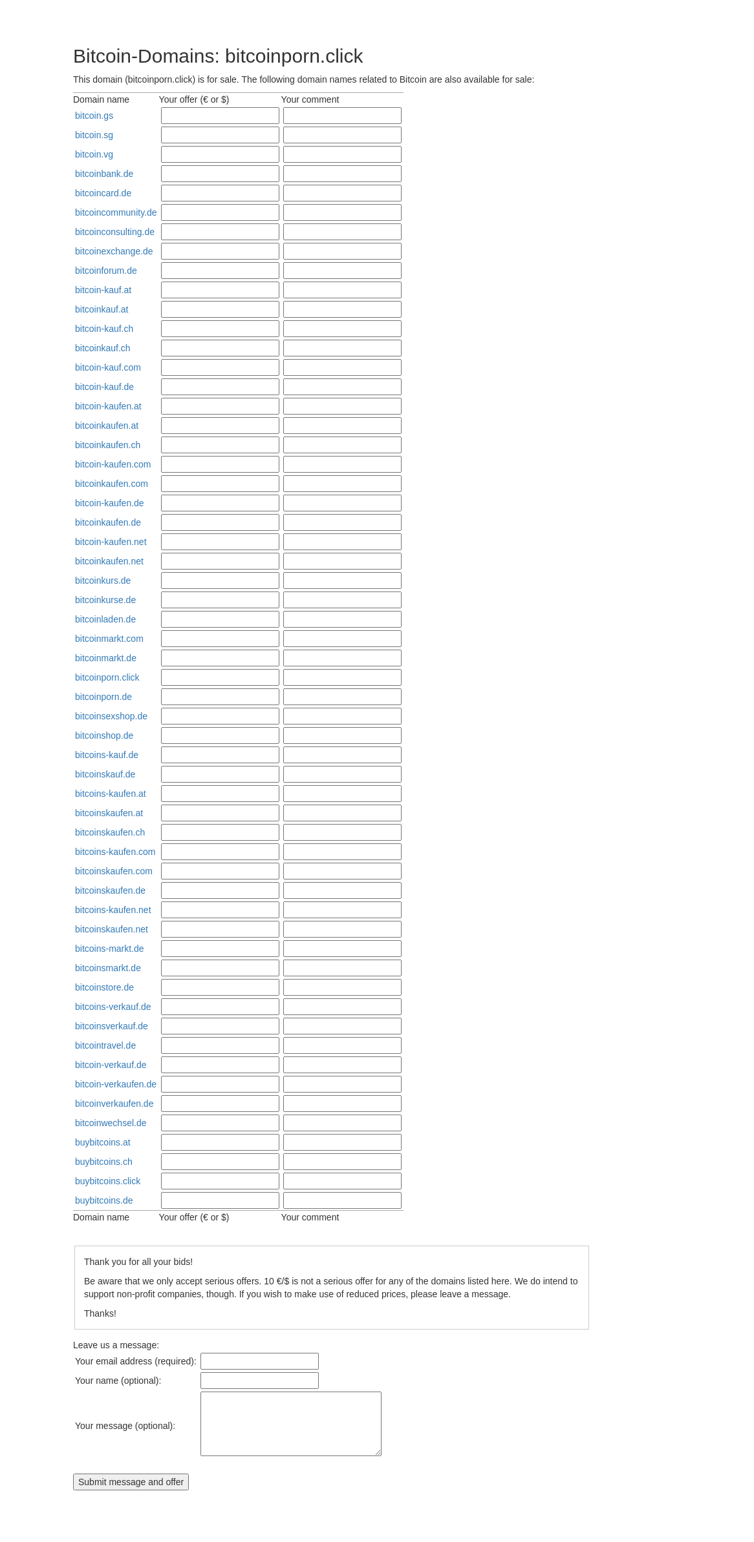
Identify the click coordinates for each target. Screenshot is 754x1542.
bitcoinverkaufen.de (114, 1103)
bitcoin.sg (94, 135)
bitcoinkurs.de (103, 580)
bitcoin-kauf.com (108, 367)
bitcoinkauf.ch (103, 348)
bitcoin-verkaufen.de (115, 1084)
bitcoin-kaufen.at (108, 406)
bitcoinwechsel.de (111, 1123)
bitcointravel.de (105, 1045)
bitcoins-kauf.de (106, 755)
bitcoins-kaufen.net (113, 910)
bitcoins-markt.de (109, 948)
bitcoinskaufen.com (114, 871)
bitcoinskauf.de (105, 774)
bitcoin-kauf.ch (104, 329)
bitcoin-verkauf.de (111, 1065)
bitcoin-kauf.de (104, 387)
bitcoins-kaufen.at (110, 793)
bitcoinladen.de (105, 619)
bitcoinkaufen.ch (107, 445)
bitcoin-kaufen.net (111, 542)
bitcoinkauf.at (102, 309)
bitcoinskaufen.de (110, 890)
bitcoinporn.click (107, 677)
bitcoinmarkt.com (109, 638)
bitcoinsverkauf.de (111, 1026)
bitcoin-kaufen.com (113, 464)
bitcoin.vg (94, 154)
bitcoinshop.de (104, 735)
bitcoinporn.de (103, 697)
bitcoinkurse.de (105, 600)
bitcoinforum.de (106, 270)
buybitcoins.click (107, 1181)
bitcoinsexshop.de (111, 716)
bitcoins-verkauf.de (113, 1007)
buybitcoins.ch (104, 1161)
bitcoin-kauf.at (103, 290)
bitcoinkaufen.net (109, 561)
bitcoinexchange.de (114, 251)
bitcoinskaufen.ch (110, 832)
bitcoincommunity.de (116, 212)
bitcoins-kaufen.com (115, 852)
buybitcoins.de (104, 1200)
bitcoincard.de (103, 193)
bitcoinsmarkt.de (108, 968)
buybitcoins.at (103, 1142)
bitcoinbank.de (104, 174)
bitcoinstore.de (104, 987)
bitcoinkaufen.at (106, 425)
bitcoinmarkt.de (105, 658)
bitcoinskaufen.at (109, 813)
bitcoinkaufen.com (111, 483)
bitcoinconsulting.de (115, 232)
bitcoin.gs (94, 115)
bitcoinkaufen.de (108, 522)
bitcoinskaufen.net (111, 929)
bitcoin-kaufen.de (109, 503)
